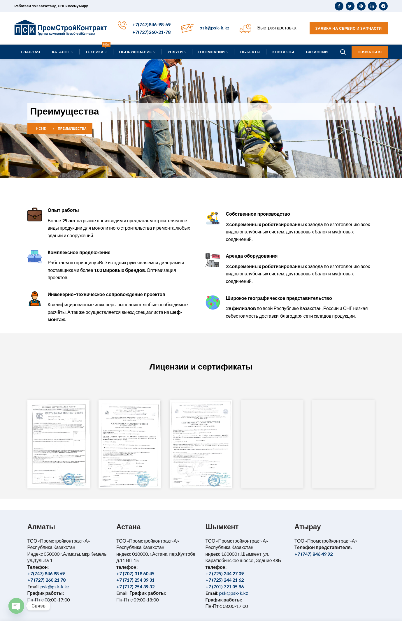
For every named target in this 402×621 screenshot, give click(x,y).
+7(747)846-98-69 (151, 24)
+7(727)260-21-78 (151, 32)
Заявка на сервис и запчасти (348, 28)
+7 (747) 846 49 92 (313, 554)
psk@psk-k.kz (214, 27)
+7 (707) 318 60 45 (135, 573)
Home (41, 128)
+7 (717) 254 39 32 (135, 586)
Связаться (369, 52)
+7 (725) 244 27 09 (225, 573)
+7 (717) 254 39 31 (135, 580)
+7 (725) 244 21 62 (225, 580)
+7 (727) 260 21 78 (46, 580)
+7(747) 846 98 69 (46, 573)
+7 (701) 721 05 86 (225, 586)
